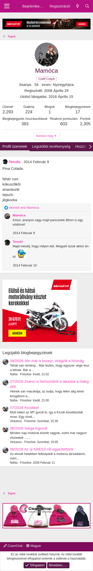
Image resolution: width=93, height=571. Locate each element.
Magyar (33, 546)
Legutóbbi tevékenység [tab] (51, 146)
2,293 (7, 112)
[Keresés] (87, 6)
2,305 (85, 124)
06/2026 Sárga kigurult (28, 428)
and (24, 207)
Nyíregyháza (63, 84)
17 (77, 112)
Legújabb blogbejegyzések (27, 352)
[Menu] (7, 6)
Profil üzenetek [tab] (14, 146)
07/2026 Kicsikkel (24, 407)
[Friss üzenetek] (77, 6)
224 (28, 112)
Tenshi (14, 162)
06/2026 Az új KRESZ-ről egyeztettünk (41, 449)
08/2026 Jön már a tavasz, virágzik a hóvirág (47, 361)
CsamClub (13, 546)
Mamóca (19, 215)
